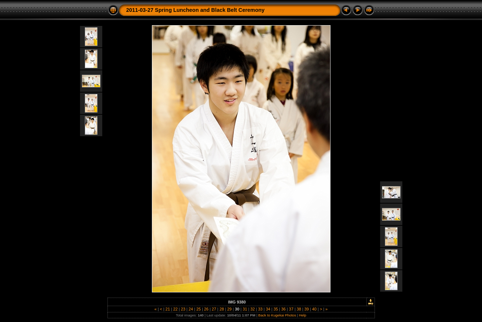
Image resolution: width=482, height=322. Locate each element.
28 (221, 309)
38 (299, 309)
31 (245, 309)
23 (183, 309)
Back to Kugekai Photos (277, 315)
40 (314, 309)
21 (167, 309)
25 (198, 309)
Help (302, 315)
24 (190, 309)
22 (175, 309)
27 (214, 309)
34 (268, 309)
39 (306, 309)
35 (275, 309)
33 (260, 309)
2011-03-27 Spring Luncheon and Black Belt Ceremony (195, 10)
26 (206, 309)
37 (291, 309)
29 (229, 309)
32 (252, 309)
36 (283, 309)
